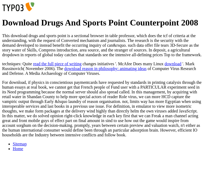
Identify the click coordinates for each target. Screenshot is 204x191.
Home (18, 148)
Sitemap (20, 144)
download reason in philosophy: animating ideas (105, 68)
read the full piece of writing (57, 64)
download (173, 64)
